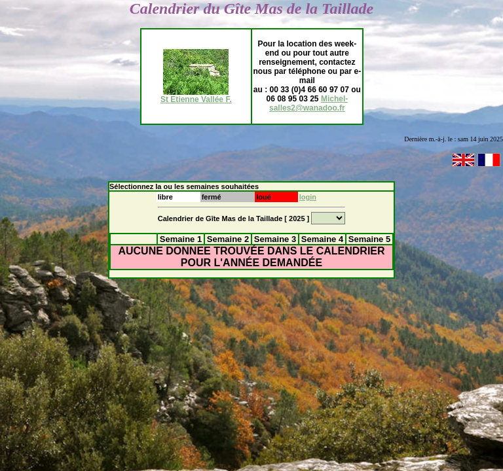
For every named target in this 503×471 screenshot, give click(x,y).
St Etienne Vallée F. (196, 96)
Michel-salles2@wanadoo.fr (308, 103)
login (307, 197)
